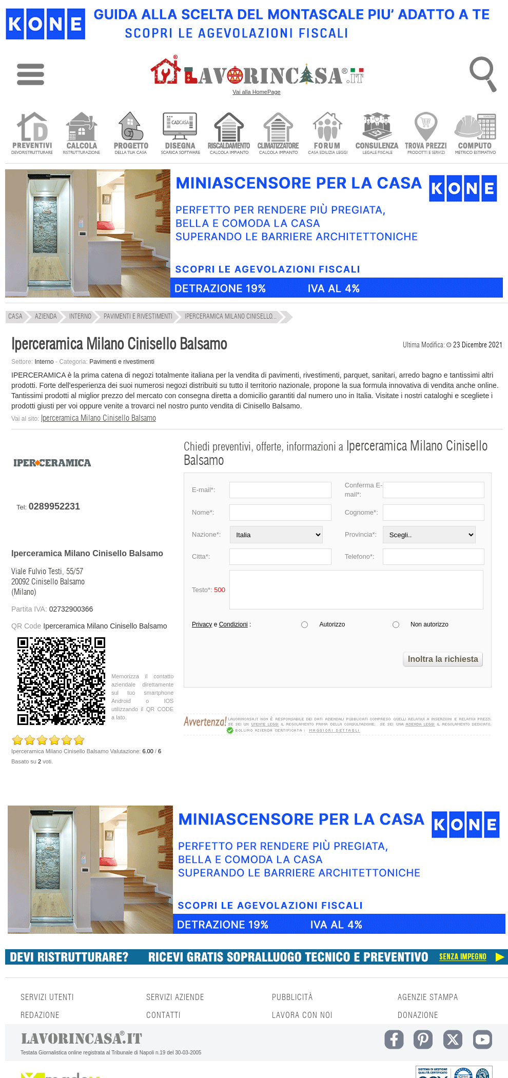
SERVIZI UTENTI (47, 997)
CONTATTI (163, 1015)
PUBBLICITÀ (292, 997)
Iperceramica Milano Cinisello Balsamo (98, 418)
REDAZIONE (40, 1015)
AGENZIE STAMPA (428, 997)
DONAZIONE (418, 1015)
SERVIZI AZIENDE (175, 997)
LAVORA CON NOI (302, 1015)
